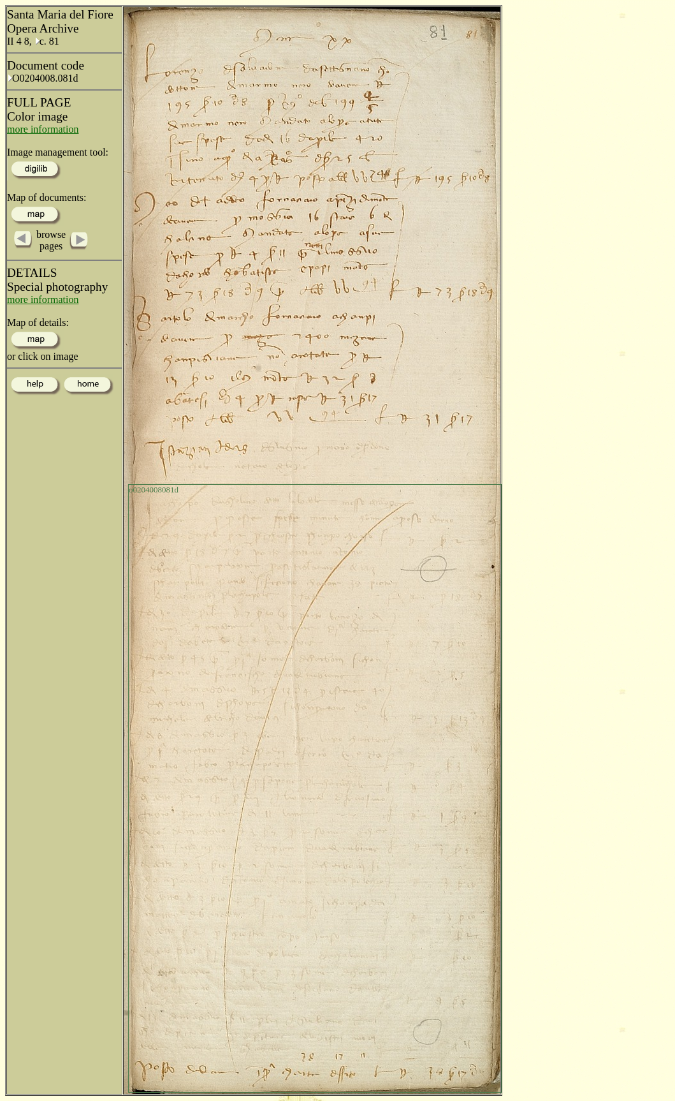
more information (42, 129)
